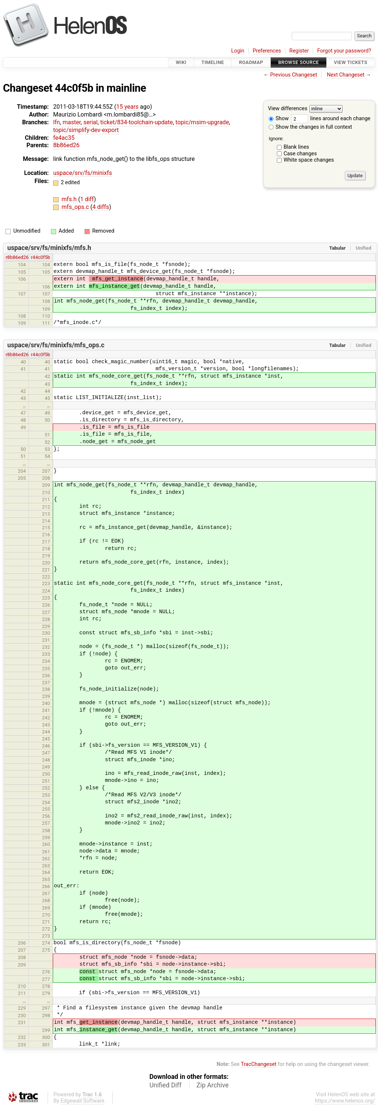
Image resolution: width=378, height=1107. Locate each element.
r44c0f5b (40, 257)
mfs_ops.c (76, 206)
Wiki (181, 62)
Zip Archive (212, 1085)
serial (90, 122)
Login (237, 51)
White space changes (309, 160)
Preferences (266, 51)
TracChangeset (258, 1064)
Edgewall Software (82, 1101)
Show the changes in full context (310, 127)
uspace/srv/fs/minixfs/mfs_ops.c (55, 345)
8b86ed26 (66, 145)
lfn (56, 122)
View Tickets (350, 62)
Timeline (213, 62)
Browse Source (298, 62)
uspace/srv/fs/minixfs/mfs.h (49, 248)
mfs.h (70, 199)
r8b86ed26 (17, 257)
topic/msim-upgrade (202, 122)
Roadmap (251, 62)
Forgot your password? (344, 51)
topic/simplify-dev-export (86, 130)
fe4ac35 (64, 137)
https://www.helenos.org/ (345, 1101)
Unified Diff (166, 1085)
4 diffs (100, 206)
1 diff (87, 199)
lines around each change (331, 118)
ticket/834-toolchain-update (136, 122)
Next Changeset (345, 75)
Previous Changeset (293, 75)
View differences (287, 109)
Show (279, 118)
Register (299, 51)
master (71, 122)
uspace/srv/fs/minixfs (82, 172)
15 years (127, 106)
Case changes (300, 154)
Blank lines (296, 147)
